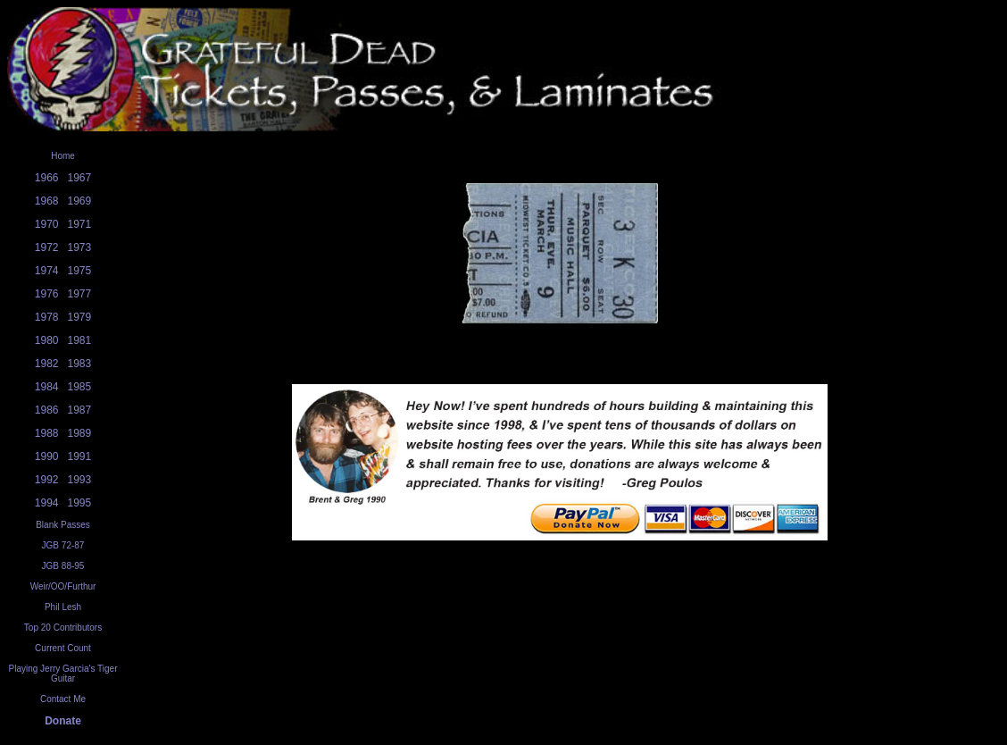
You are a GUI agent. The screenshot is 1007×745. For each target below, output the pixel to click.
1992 (47, 479)
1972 (47, 247)
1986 (47, 410)
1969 (80, 201)
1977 (80, 294)
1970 (47, 224)
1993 (80, 479)
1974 (47, 270)
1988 (47, 433)
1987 (80, 410)
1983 (80, 363)
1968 (47, 201)
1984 (47, 387)
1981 (80, 340)
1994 (47, 503)
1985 (80, 387)
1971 (80, 224)
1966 (47, 178)
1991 (80, 456)
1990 (47, 456)
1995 (80, 503)
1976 (47, 294)
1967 (80, 178)
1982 (47, 363)
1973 (80, 247)
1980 (47, 340)
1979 (80, 317)
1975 (80, 270)
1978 (47, 317)
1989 (80, 433)
